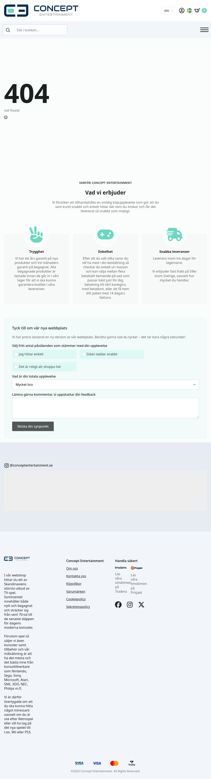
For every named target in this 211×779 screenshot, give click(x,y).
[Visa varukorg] (200, 10)
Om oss (72, 568)
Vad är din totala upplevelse (34, 376)
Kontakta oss (76, 576)
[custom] (6, 465)
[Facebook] (118, 604)
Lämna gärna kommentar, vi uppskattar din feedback (54, 394)
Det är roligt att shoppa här (40, 367)
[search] (8, 30)
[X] (141, 604)
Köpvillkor (73, 584)
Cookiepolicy (76, 599)
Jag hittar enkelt (31, 354)
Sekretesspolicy (78, 607)
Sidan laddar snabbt (102, 354)
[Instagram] (130, 604)
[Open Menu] (204, 30)
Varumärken (75, 591)
